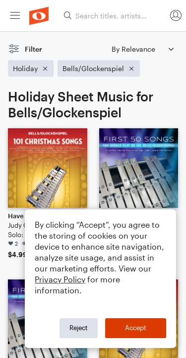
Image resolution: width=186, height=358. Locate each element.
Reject (78, 328)
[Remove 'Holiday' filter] (31, 68)
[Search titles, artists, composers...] (114, 15)
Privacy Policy (60, 279)
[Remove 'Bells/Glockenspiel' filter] (99, 68)
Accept (135, 328)
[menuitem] (15, 15)
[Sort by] (142, 49)
